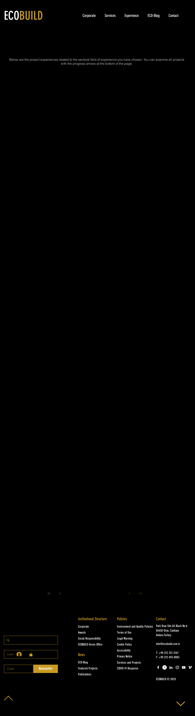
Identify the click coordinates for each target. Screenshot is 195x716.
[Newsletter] (45, 669)
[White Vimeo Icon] (190, 667)
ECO (23, 16)
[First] (49, 594)
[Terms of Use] (134, 633)
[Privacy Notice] (134, 657)
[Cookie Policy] (134, 645)
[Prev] (60, 594)
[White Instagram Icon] (177, 667)
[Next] (129, 594)
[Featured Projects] (95, 669)
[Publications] (95, 675)
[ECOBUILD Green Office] (95, 645)
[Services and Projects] (134, 663)
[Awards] (95, 633)
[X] (164, 667)
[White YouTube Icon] (183, 667)
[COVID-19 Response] (134, 669)
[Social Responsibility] (95, 639)
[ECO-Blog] (95, 663)
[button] (173, 679)
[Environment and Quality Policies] (136, 627)
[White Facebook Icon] (158, 667)
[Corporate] (95, 627)
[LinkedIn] (171, 667)
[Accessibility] (134, 651)
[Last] (140, 594)
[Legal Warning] (134, 639)
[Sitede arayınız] (30, 640)
